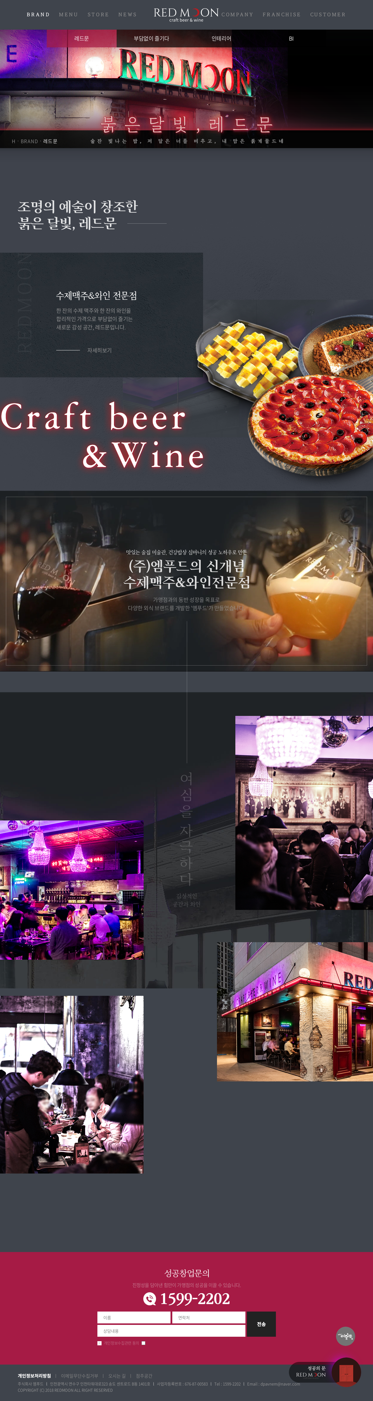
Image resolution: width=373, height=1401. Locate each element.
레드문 (186, 15)
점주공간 (144, 1376)
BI (291, 38)
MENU (68, 14)
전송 (261, 1324)
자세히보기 (99, 350)
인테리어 (221, 38)
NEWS (127, 14)
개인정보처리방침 (34, 1376)
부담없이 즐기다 (151, 38)
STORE (99, 14)
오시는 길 (117, 1376)
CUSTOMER (328, 14)
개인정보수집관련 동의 (121, 1343)
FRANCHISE (282, 14)
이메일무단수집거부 (79, 1376)
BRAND (38, 14)
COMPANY (237, 14)
